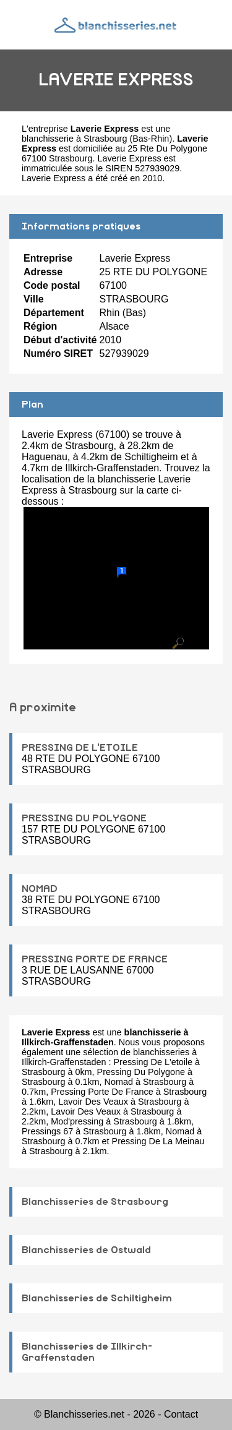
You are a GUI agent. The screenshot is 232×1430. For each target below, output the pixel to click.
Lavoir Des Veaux (93, 1102)
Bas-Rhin (150, 138)
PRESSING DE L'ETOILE (80, 748)
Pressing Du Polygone (141, 1072)
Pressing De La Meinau (158, 1141)
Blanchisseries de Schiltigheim (97, 1298)
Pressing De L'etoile (153, 1062)
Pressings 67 (47, 1131)
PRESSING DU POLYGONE (84, 818)
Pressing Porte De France (102, 1092)
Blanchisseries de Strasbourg (95, 1202)
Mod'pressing (77, 1121)
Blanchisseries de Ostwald (86, 1250)
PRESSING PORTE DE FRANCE (95, 959)
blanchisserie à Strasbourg (74, 138)
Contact (181, 1414)
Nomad (119, 1082)
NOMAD (40, 889)
